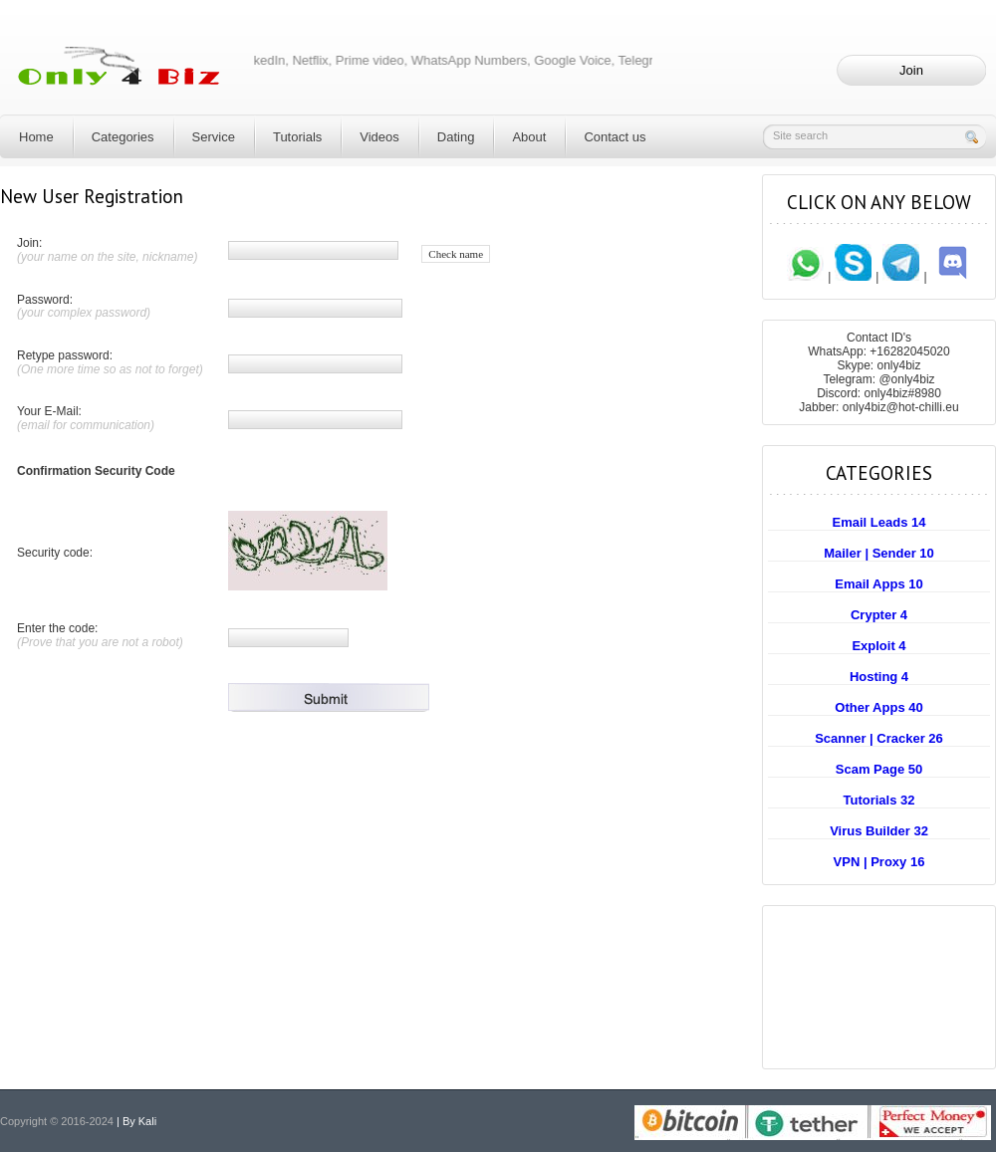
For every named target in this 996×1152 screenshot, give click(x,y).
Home (36, 136)
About (529, 136)
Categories (123, 136)
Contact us (614, 136)
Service (213, 136)
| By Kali (136, 1121)
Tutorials (297, 136)
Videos (379, 136)
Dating (456, 136)
